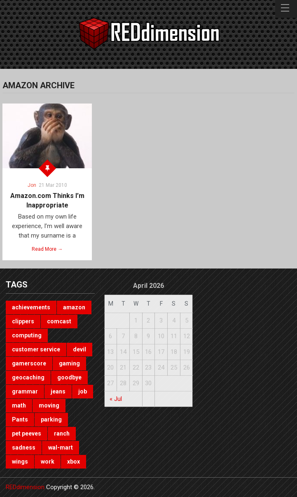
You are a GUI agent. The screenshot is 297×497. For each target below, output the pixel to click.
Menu (286, 9)
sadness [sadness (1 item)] (23, 447)
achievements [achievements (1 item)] (31, 307)
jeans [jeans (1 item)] (58, 391)
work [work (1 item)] (47, 461)
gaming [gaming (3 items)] (69, 363)
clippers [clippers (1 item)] (23, 321)
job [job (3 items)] (82, 391)
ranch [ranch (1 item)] (62, 433)
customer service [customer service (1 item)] (36, 349)
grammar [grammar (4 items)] (25, 391)
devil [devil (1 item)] (79, 349)
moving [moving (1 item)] (49, 405)
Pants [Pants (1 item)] (20, 419)
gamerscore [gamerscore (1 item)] (29, 363)
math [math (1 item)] (19, 405)
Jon (32, 185)
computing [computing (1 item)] (27, 335)
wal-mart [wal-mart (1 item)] (60, 447)
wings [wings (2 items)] (20, 461)
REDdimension (25, 487)
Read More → (47, 249)
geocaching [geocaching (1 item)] (28, 377)
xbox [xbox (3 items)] (73, 461)
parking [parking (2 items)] (51, 419)
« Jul (116, 399)
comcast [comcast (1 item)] (59, 321)
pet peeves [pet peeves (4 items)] (26, 433)
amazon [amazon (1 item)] (74, 307)
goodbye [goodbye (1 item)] (69, 377)
